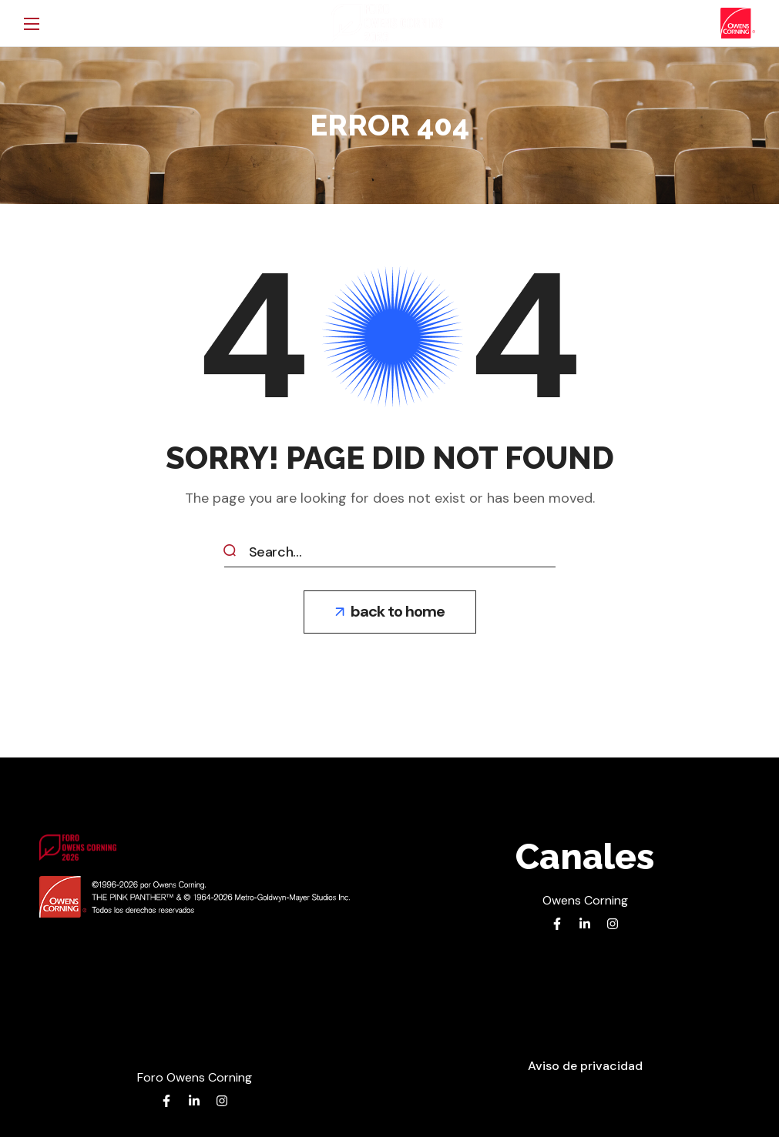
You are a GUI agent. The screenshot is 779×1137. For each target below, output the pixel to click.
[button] (390, 612)
